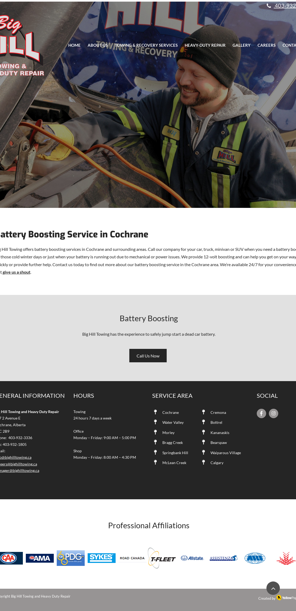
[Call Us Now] (148, 355)
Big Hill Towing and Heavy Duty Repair (40, 596)
